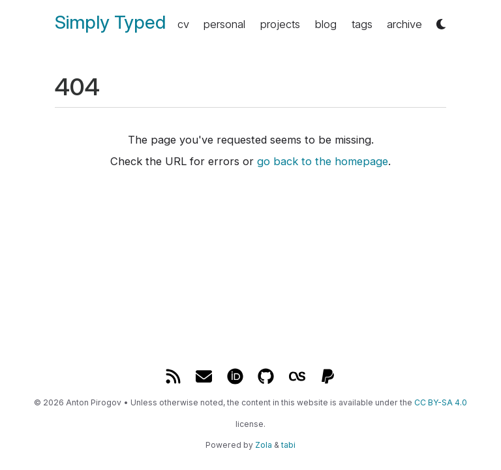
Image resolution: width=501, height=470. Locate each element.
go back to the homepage (322, 161)
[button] (441, 24)
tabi (288, 445)
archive (404, 24)
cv (183, 24)
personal (224, 24)
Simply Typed (110, 22)
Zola (263, 445)
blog (326, 24)
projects (280, 24)
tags (362, 24)
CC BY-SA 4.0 (440, 402)
